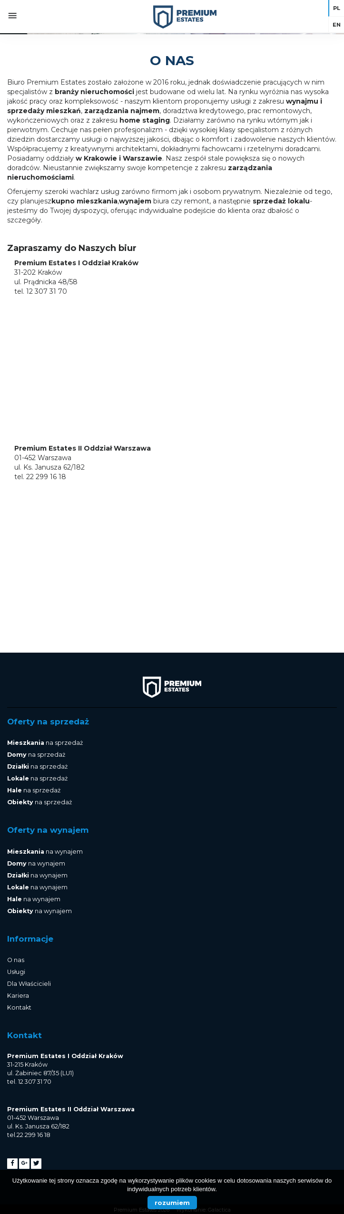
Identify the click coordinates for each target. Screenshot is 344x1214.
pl (336, 8)
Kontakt (19, 1007)
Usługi (16, 971)
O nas (15, 959)
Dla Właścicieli (29, 983)
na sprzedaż (45, 742)
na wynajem (45, 851)
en (337, 24)
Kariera (18, 995)
